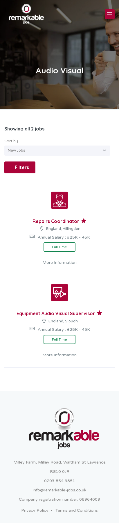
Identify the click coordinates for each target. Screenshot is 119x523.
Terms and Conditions (76, 510)
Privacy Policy (34, 510)
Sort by (11, 141)
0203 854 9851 (59, 480)
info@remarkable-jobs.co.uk (59, 490)
